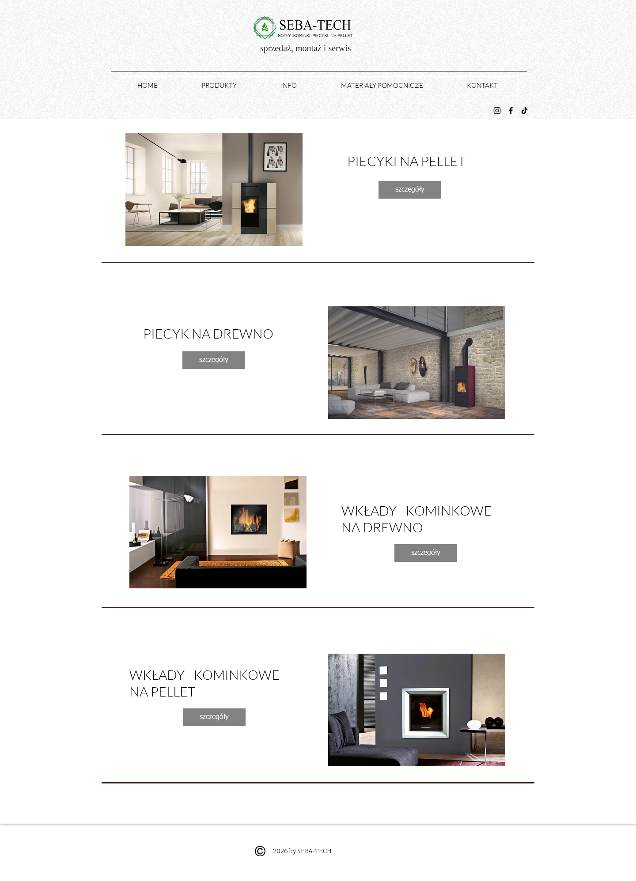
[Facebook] (510, 110)
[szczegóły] (410, 190)
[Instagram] (497, 110)
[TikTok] (524, 110)
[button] (214, 189)
